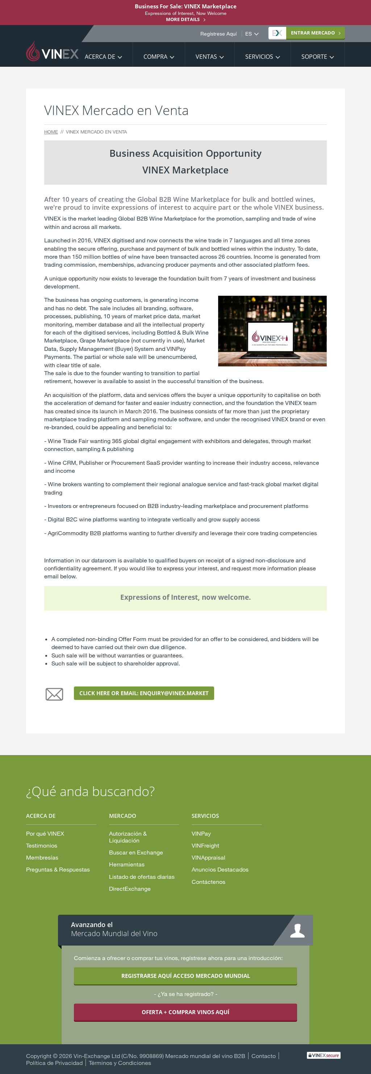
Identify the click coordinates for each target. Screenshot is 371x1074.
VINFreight (205, 845)
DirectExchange (130, 888)
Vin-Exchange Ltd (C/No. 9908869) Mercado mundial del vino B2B (159, 1055)
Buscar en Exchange (136, 852)
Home (51, 132)
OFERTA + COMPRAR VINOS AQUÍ (185, 1012)
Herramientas (127, 864)
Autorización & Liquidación (128, 837)
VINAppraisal (208, 857)
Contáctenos (208, 881)
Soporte (314, 57)
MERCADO (303, 32)
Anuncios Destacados (220, 869)
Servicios (259, 57)
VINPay (201, 833)
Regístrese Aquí (218, 34)
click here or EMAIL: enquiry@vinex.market (144, 693)
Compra (155, 57)
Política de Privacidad (54, 1062)
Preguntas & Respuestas (58, 869)
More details (183, 19)
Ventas (206, 57)
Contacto (263, 1055)
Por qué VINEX (45, 833)
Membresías (42, 857)
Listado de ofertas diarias (142, 876)
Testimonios (41, 845)
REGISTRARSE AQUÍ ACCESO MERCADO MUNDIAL (185, 975)
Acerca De (100, 57)
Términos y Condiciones (120, 1062)
